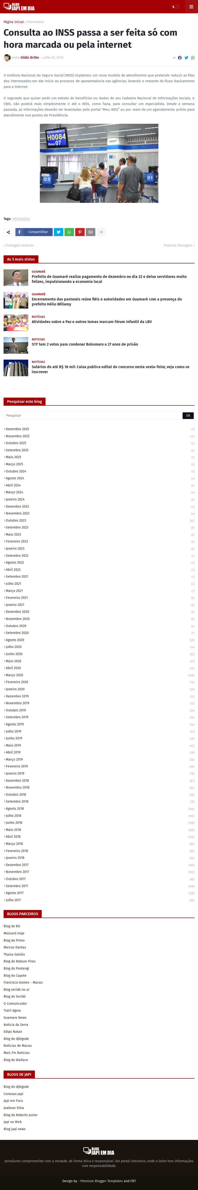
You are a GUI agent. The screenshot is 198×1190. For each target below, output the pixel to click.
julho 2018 (100, 816)
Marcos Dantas (15, 947)
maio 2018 (100, 830)
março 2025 (100, 464)
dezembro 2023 (100, 507)
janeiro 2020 (100, 689)
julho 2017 (100, 900)
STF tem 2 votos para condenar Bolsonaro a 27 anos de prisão (85, 344)
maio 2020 (100, 661)
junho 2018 (100, 823)
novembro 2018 (100, 787)
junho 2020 (100, 654)
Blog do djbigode (16, 1039)
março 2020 (100, 675)
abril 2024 (100, 485)
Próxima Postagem (178, 245)
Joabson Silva (14, 1108)
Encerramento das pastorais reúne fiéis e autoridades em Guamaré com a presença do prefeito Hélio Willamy (107, 301)
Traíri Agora (12, 1011)
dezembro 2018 (100, 781)
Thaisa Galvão (14, 954)
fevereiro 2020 (100, 682)
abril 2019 (100, 752)
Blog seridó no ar (16, 990)
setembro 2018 (100, 802)
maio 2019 (100, 745)
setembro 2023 (100, 527)
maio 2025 (100, 457)
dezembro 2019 (100, 696)
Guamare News (15, 1018)
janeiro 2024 (100, 499)
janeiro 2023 (100, 549)
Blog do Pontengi (16, 968)
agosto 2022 (100, 563)
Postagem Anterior (20, 245)
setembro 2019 (100, 717)
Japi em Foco (13, 1101)
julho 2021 (100, 584)
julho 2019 (100, 731)
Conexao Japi (13, 1094)
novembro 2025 (100, 436)
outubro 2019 (100, 710)
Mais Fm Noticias (17, 1053)
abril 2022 (100, 570)
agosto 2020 (100, 640)
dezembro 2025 (100, 429)
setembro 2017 (100, 886)
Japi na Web (13, 1122)
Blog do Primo (14, 940)
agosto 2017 (100, 893)
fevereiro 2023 (100, 541)
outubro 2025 (100, 443)
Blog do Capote (15, 976)
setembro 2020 (100, 633)
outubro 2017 (100, 879)
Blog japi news (15, 1129)
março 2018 (100, 844)
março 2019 (100, 759)
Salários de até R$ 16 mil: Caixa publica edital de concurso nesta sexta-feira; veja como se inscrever (110, 369)
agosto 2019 (100, 724)
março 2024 (100, 492)
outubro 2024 (100, 471)
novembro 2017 (100, 872)
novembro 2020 (100, 619)
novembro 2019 (100, 703)
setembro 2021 (100, 577)
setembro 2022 (100, 556)
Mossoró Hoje (14, 933)
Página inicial (14, 22)
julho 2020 (100, 647)
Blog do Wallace (16, 1060)
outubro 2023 (100, 521)
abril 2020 (100, 668)
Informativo (35, 22)
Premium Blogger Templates (101, 1181)
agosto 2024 (100, 478)
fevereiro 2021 (100, 598)
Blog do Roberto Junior (20, 1115)
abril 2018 (100, 837)
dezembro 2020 (100, 612)
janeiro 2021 (100, 605)
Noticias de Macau (18, 1046)
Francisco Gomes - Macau (23, 983)
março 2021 (100, 591)
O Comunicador (15, 1004)
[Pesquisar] (99, 416)
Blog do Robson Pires (20, 961)
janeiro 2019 (100, 773)
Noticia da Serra (16, 1025)
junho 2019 (100, 738)
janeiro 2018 (100, 858)
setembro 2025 (100, 450)
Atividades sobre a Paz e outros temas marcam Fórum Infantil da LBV (92, 321)
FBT (133, 1181)
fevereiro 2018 (100, 851)
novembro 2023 (100, 513)
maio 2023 (100, 535)
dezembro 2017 (100, 865)
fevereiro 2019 (100, 766)
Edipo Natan (13, 1032)
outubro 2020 (100, 626)
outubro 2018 (100, 795)
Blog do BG (12, 926)
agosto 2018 (100, 809)
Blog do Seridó (15, 997)
